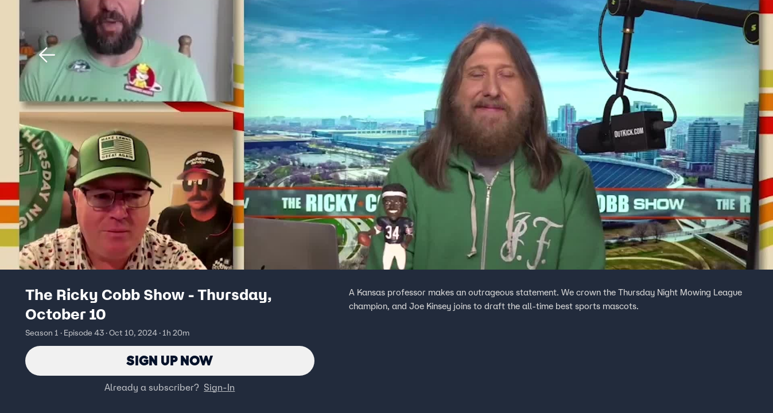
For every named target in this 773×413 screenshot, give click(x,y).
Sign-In (219, 387)
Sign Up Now (169, 360)
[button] (47, 55)
